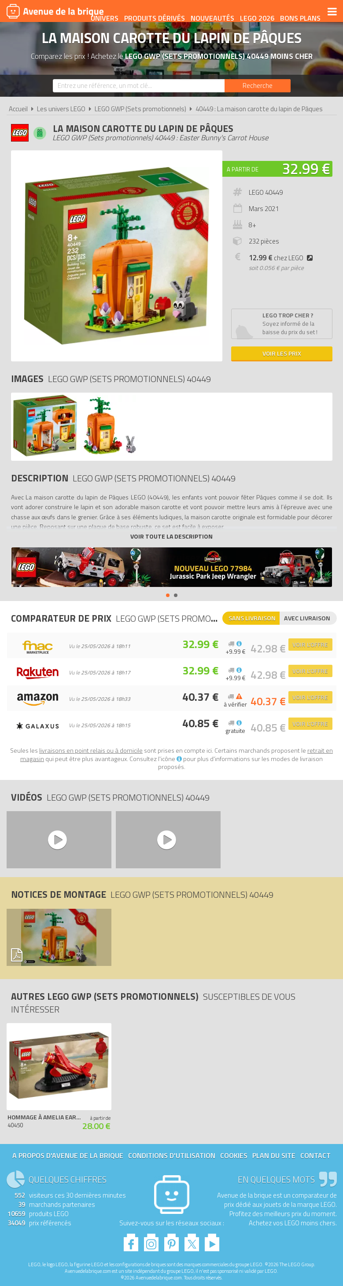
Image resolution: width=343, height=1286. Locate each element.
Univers (147, 12)
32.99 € (306, 168)
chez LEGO (283, 258)
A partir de (242, 169)
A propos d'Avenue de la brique (67, 1155)
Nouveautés (255, 12)
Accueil (18, 109)
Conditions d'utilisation (171, 1155)
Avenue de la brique (55, 11)
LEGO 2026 (300, 12)
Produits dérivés (197, 12)
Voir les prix (281, 353)
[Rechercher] (258, 85)
